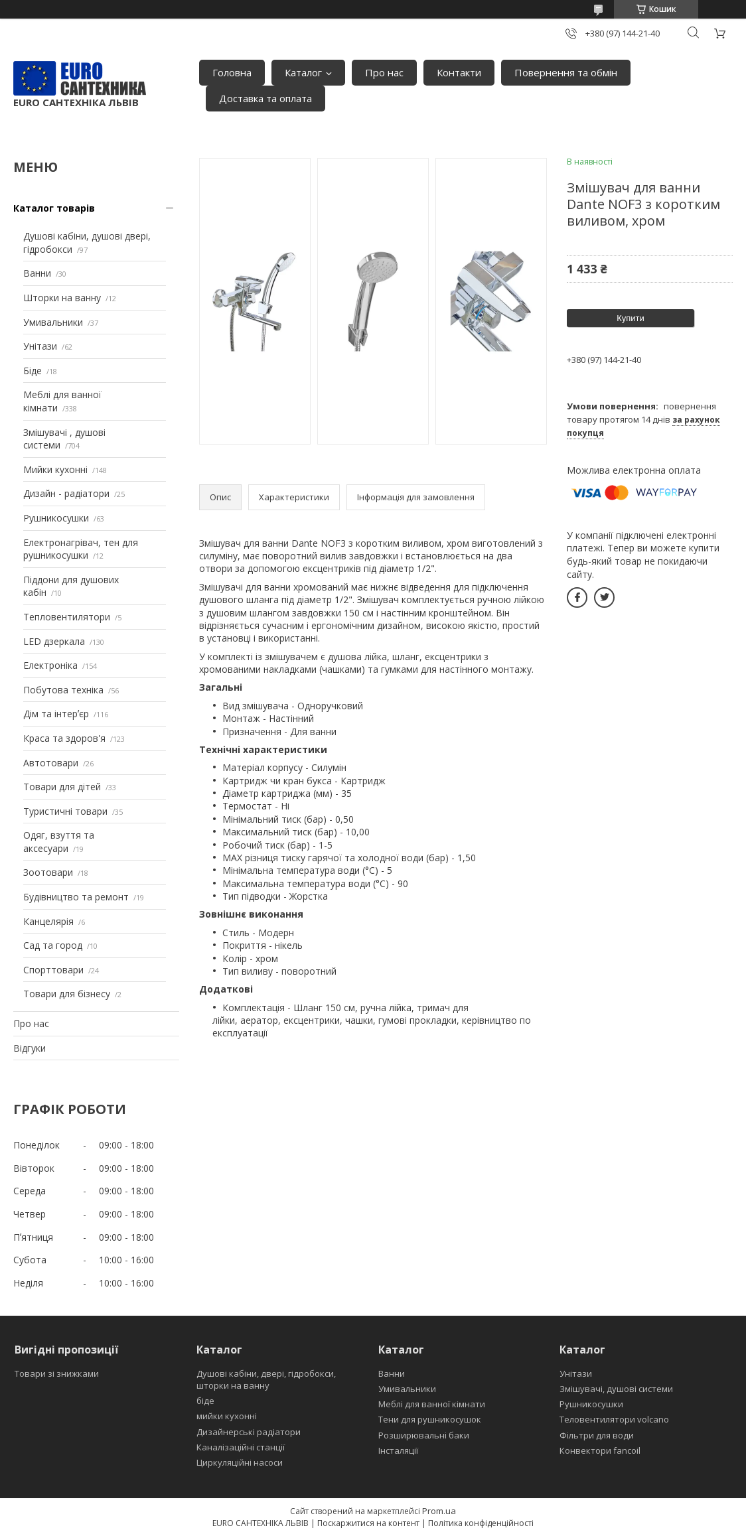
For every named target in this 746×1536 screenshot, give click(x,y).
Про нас (384, 72)
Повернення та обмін (565, 72)
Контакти (459, 72)
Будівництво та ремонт (76, 896)
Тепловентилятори (66, 616)
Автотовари (50, 762)
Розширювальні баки (423, 1435)
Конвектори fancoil (600, 1450)
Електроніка (50, 665)
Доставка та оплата (265, 98)
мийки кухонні (226, 1416)
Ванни (37, 273)
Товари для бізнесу (66, 993)
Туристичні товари (65, 811)
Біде (32, 370)
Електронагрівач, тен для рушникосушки (80, 549)
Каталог (303, 72)
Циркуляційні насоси (239, 1462)
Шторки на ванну (62, 297)
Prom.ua (439, 1511)
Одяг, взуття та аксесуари (58, 842)
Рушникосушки (56, 518)
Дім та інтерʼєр (56, 713)
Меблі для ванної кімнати (431, 1404)
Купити (630, 318)
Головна (232, 72)
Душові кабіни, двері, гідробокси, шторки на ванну (266, 1379)
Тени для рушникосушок (429, 1419)
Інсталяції (398, 1450)
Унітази (40, 346)
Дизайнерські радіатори (248, 1432)
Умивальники (53, 322)
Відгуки (29, 1048)
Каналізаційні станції (240, 1447)
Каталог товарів (54, 208)
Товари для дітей (62, 786)
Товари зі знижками (57, 1373)
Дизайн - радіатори (66, 493)
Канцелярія (48, 921)
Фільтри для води (597, 1435)
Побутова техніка (63, 689)
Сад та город (52, 945)
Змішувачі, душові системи (616, 1389)
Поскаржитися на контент (368, 1523)
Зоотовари (48, 872)
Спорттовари (53, 969)
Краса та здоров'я (64, 738)
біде (205, 1401)
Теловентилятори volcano (614, 1419)
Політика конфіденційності (481, 1523)
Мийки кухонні (55, 469)
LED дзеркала (54, 641)
